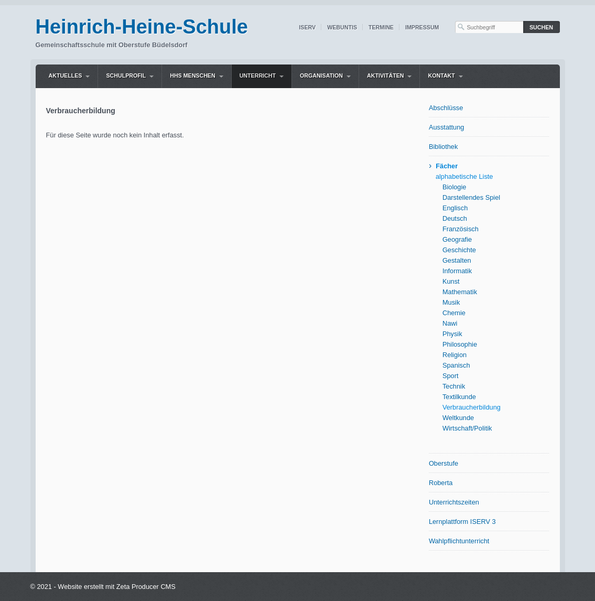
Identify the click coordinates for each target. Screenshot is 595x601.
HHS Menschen (192, 75)
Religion (454, 355)
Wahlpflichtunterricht (459, 541)
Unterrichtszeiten (454, 502)
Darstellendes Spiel (471, 197)
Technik (453, 386)
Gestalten (456, 260)
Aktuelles (65, 75)
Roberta (441, 483)
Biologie (454, 187)
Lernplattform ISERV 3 (462, 521)
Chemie (454, 313)
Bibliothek (443, 147)
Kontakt (441, 75)
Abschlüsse (446, 108)
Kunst (451, 281)
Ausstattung (446, 127)
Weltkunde (458, 418)
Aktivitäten (385, 75)
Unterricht (258, 75)
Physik (452, 334)
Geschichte (459, 250)
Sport (450, 376)
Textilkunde (459, 397)
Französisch (460, 229)
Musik (451, 302)
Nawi (449, 323)
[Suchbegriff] (489, 27)
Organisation (321, 75)
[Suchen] (541, 27)
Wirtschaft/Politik (467, 428)
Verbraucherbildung (471, 407)
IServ (307, 27)
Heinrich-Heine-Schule (142, 27)
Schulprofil (126, 75)
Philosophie (459, 344)
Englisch (455, 208)
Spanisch (456, 365)
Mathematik (459, 292)
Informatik (457, 271)
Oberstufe (443, 463)
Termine (381, 27)
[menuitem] (69, 76)
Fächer (447, 166)
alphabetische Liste (464, 176)
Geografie (457, 239)
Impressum (422, 27)
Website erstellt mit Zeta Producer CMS (117, 587)
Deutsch (454, 218)
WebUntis (342, 27)
